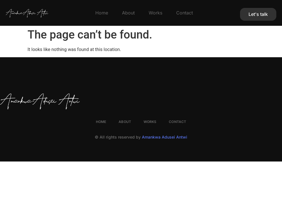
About (128, 13)
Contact (184, 13)
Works (155, 13)
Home (101, 13)
